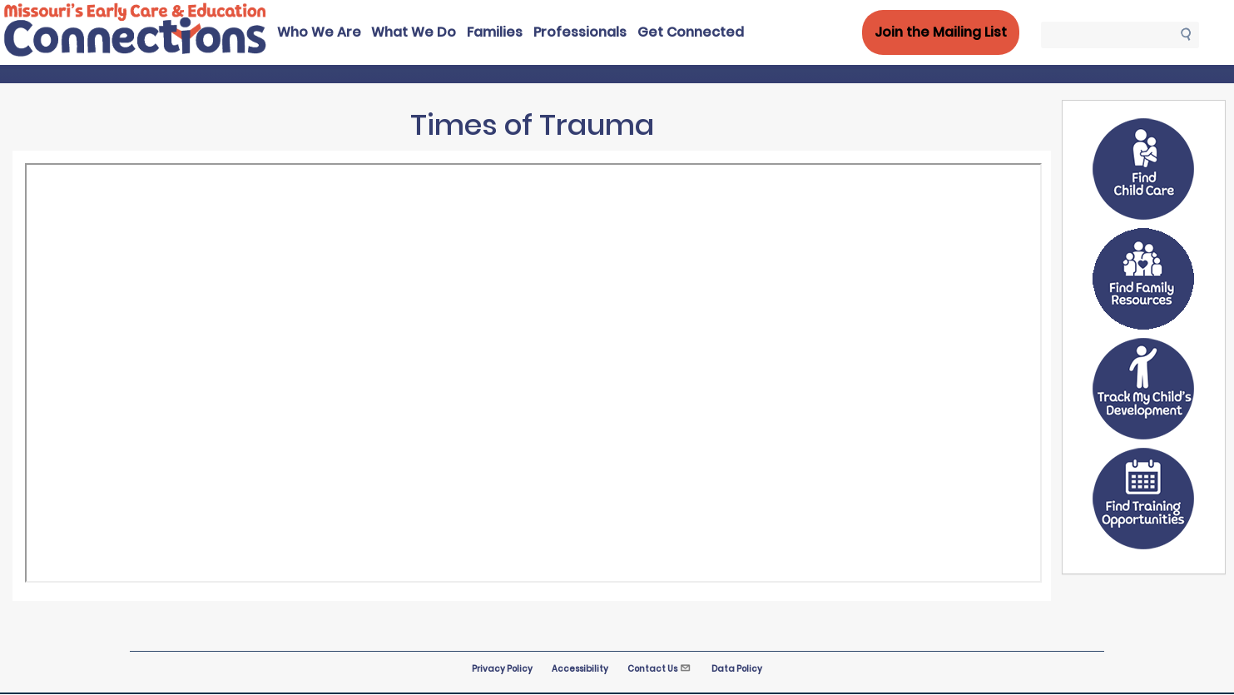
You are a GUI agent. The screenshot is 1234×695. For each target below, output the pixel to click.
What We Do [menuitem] (413, 32)
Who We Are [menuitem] (319, 32)
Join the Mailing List (941, 32)
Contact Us (659, 669)
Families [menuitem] (495, 32)
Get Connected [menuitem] (690, 32)
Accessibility (580, 669)
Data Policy (736, 669)
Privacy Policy (502, 669)
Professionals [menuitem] (580, 32)
